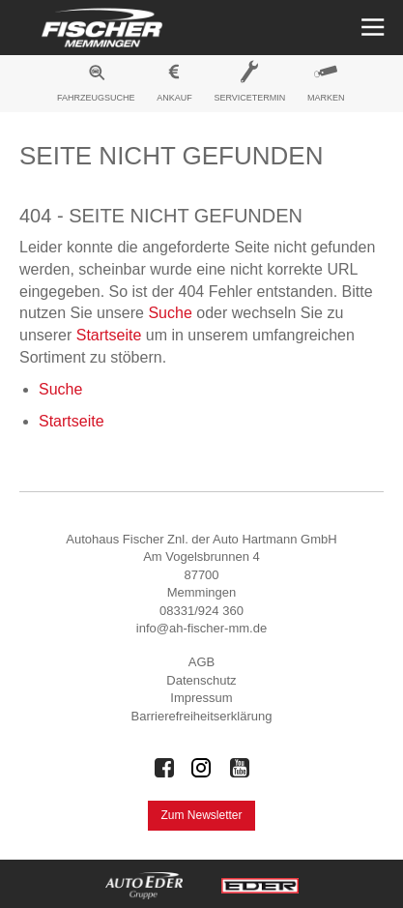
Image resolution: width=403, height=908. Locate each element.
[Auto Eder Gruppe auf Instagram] (202, 767)
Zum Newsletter (201, 815)
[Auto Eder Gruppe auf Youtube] (239, 767)
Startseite (109, 335)
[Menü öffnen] (371, 27)
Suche (169, 313)
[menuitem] (96, 86)
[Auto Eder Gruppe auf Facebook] (164, 767)
